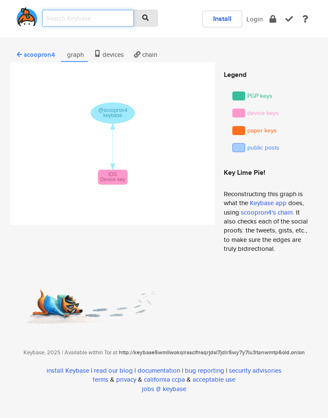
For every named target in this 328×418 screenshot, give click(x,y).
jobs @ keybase (164, 388)
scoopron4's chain (267, 212)
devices (109, 54)
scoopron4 (36, 54)
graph (74, 54)
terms (100, 379)
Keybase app (268, 202)
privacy (126, 379)
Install (222, 19)
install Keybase (68, 370)
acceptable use (214, 379)
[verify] (289, 19)
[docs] (305, 19)
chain (145, 54)
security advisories (255, 370)
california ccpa (164, 379)
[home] (27, 15)
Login (254, 19)
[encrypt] (272, 19)
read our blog (113, 370)
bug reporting (204, 370)
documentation (159, 370)
